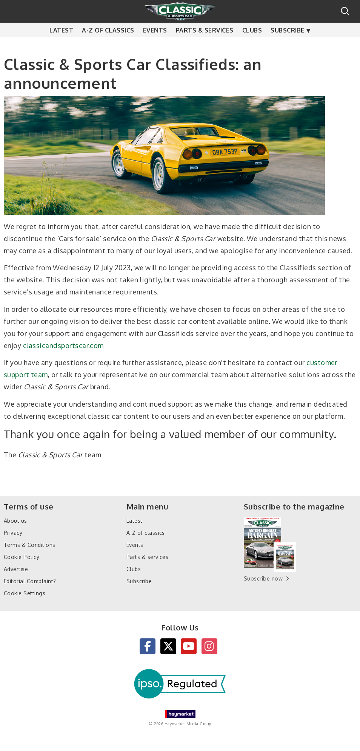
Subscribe (287, 45)
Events (155, 45)
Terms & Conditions (29, 545)
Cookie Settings (24, 593)
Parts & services (205, 45)
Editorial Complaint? (30, 581)
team (39, 374)
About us (15, 520)
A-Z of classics (108, 45)
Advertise (16, 569)
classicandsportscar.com (63, 345)
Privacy (13, 533)
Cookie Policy (21, 557)
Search (345, 11)
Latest (61, 45)
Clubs (252, 45)
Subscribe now (263, 578)
